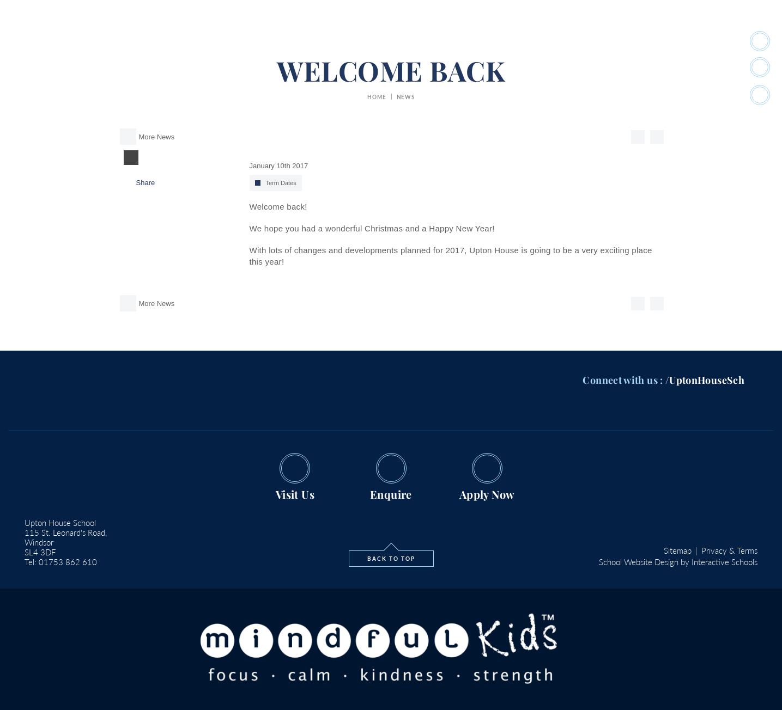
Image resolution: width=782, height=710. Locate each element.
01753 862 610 (68, 562)
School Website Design (638, 562)
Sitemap (678, 550)
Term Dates (281, 183)
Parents (508, 41)
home (376, 97)
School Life (327, 41)
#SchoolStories (567, 41)
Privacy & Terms (729, 550)
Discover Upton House (248, 41)
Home (180, 41)
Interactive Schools (724, 562)
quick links (633, 41)
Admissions (458, 41)
